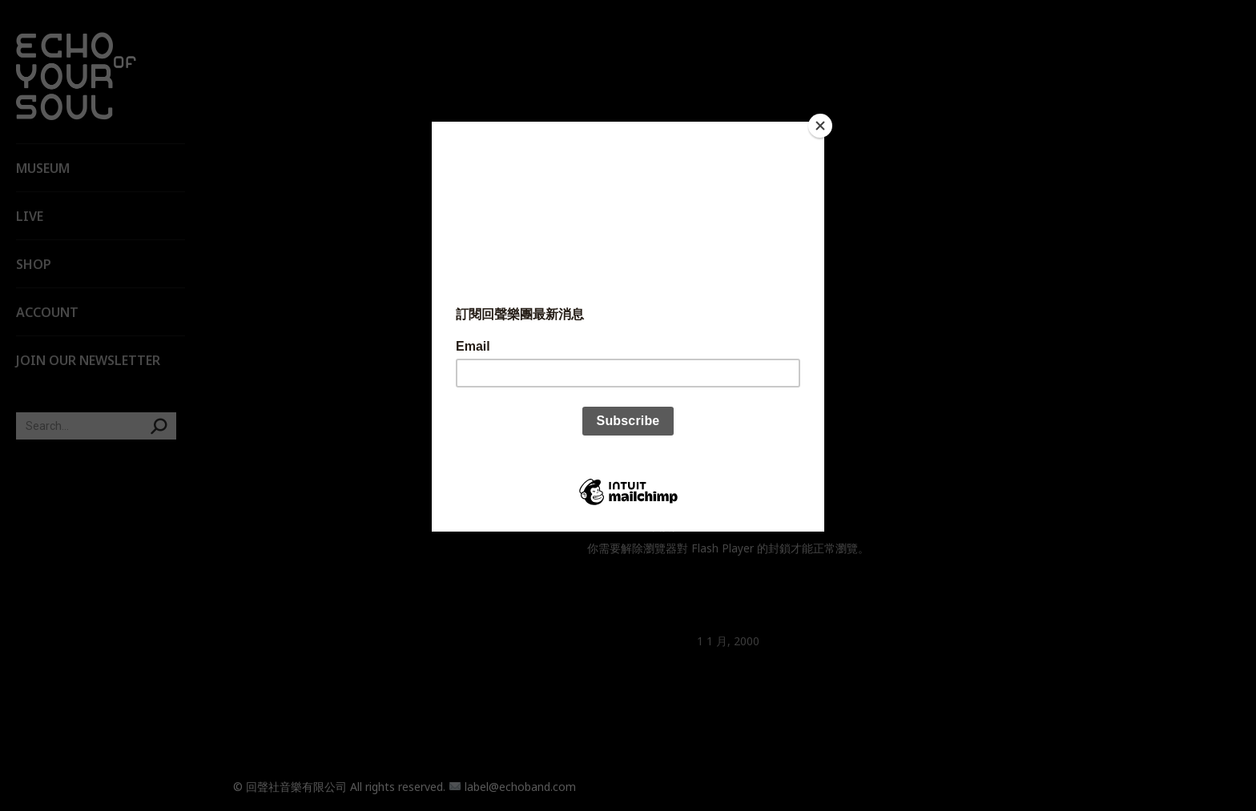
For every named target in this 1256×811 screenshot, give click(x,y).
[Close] (820, 126)
